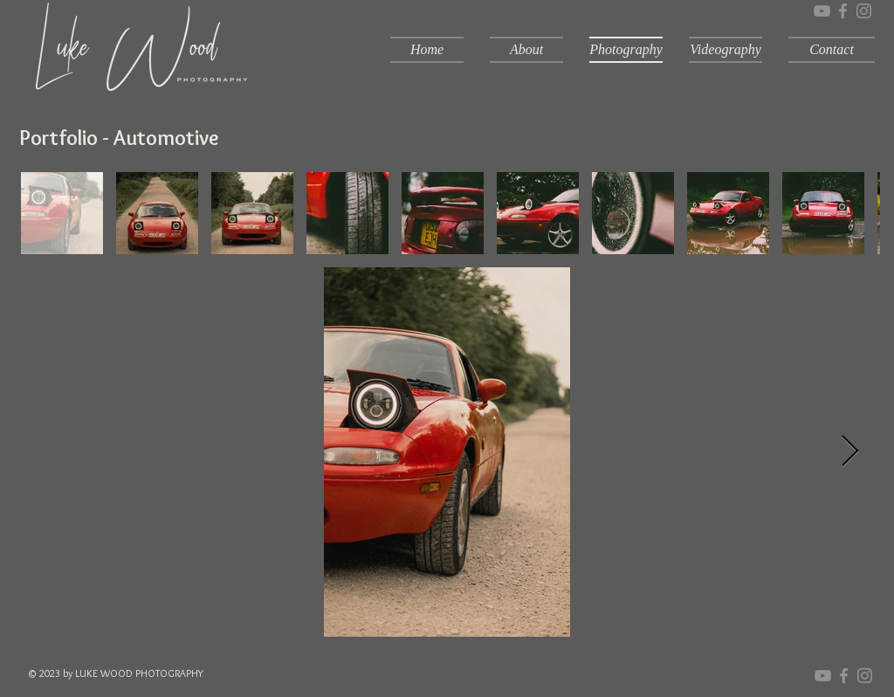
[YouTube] (822, 11)
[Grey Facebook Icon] (843, 11)
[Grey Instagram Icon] (864, 11)
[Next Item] (850, 452)
